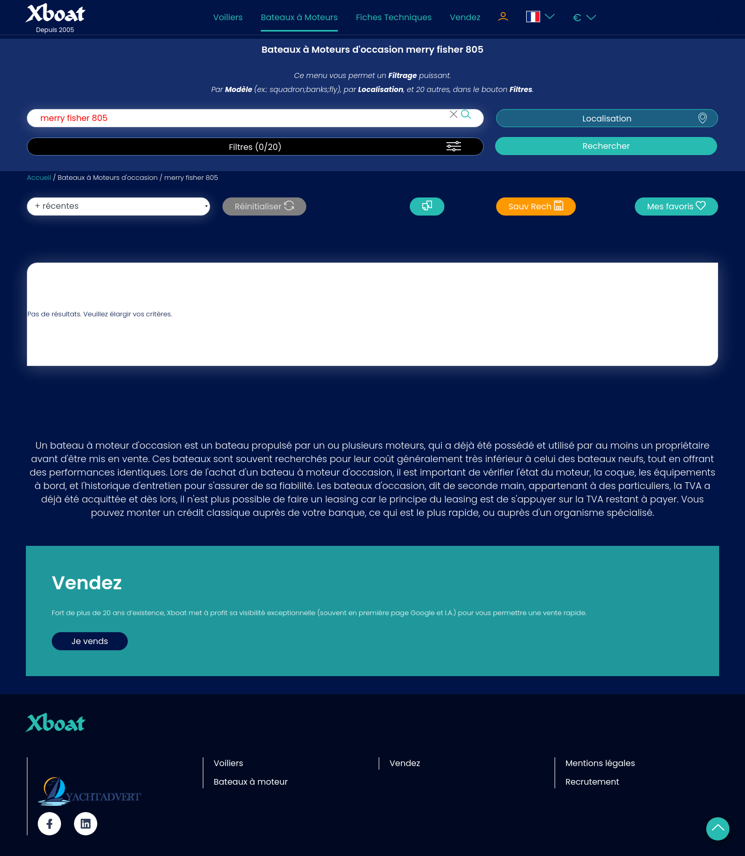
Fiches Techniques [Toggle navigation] (394, 17)
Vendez (465, 17)
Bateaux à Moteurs (299, 17)
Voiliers (228, 17)
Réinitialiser (264, 206)
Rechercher (606, 146)
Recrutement (592, 782)
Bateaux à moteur (251, 782)
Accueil (39, 177)
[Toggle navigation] (503, 17)
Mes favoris (676, 206)
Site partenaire (68, 763)
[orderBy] (118, 206)
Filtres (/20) (255, 147)
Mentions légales (600, 763)
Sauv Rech (536, 206)
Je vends (89, 641)
